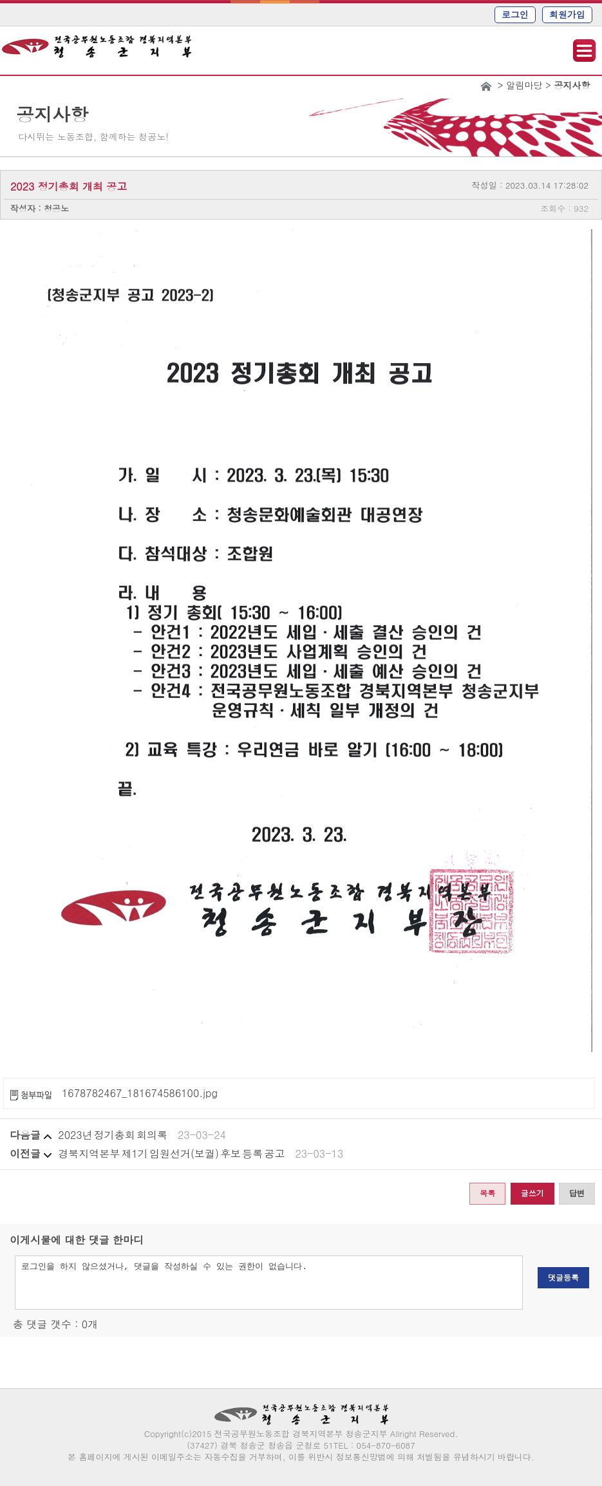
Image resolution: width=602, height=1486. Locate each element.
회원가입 (567, 14)
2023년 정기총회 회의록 (112, 1134)
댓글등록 (563, 1277)
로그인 (515, 14)
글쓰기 (532, 1192)
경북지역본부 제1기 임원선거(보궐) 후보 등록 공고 (171, 1153)
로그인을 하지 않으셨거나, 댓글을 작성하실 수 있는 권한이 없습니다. (269, 1283)
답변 (577, 1192)
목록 (487, 1192)
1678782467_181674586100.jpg (140, 1093)
